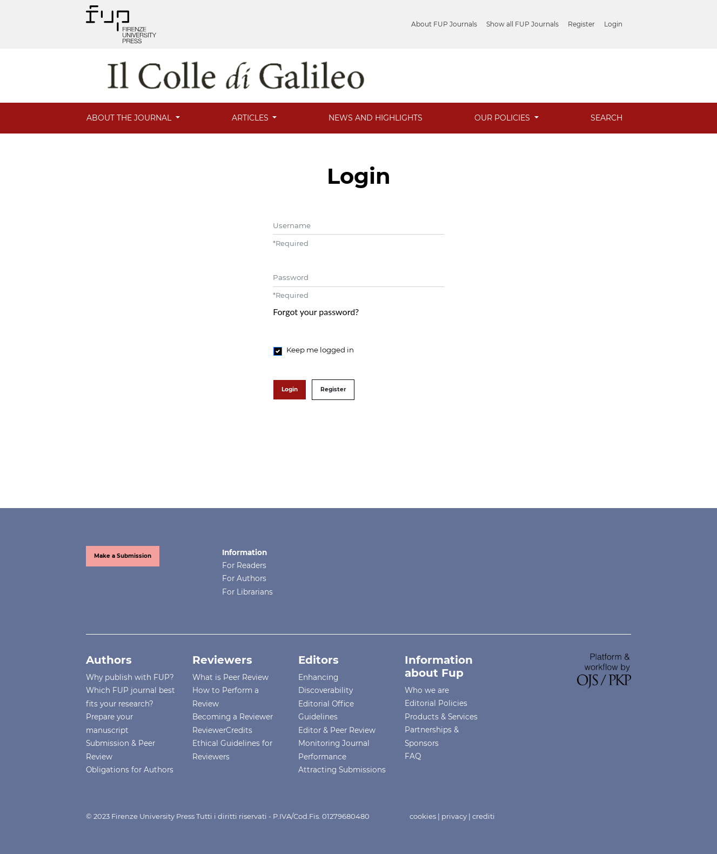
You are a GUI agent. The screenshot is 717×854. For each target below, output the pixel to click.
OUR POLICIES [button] (503, 118)
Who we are (427, 690)
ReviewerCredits (222, 730)
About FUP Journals (444, 24)
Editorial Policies (436, 703)
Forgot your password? (316, 311)
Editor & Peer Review (337, 730)
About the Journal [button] (129, 118)
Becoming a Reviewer (232, 716)
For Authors (244, 578)
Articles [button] (251, 118)
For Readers (244, 565)
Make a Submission (122, 555)
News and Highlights (376, 118)
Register (581, 24)
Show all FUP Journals (522, 24)
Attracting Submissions (342, 769)
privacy (454, 816)
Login (613, 24)
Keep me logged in (320, 349)
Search (606, 118)
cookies (423, 816)
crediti (483, 816)
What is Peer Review (230, 677)
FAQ (413, 756)
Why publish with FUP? (130, 677)
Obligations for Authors (129, 769)
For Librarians (247, 592)
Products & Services (441, 716)
